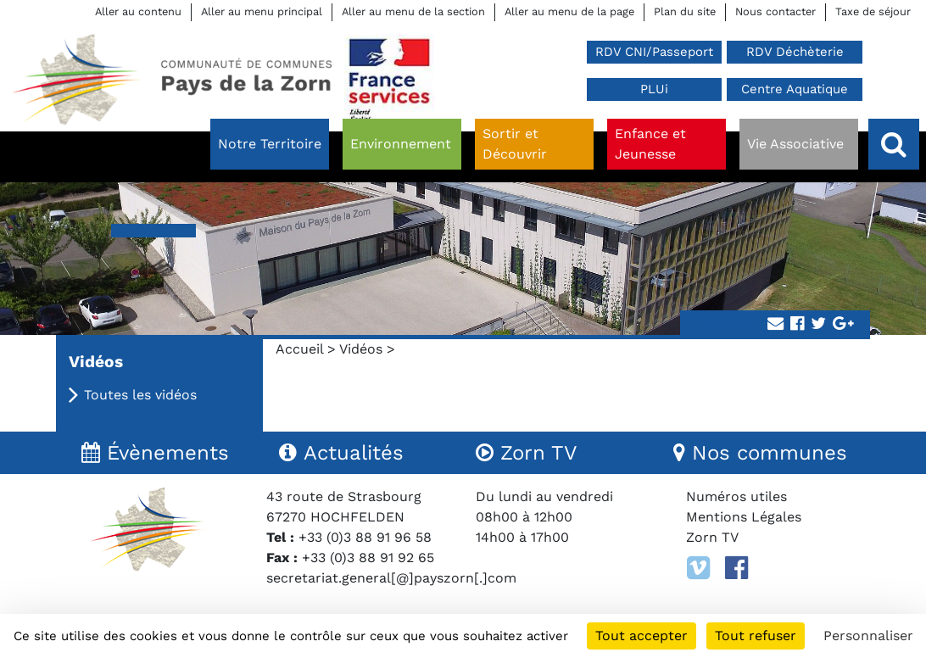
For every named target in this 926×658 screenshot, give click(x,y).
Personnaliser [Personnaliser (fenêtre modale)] (868, 635)
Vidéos (360, 349)
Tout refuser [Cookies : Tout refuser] (755, 635)
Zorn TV (712, 537)
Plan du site (685, 11)
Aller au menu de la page (569, 11)
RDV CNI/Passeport (654, 51)
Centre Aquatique (794, 89)
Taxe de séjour (873, 11)
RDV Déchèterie (795, 51)
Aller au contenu (138, 11)
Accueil (299, 349)
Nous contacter (775, 11)
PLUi (654, 89)
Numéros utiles (736, 496)
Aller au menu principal (261, 11)
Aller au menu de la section (413, 11)
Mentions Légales (743, 517)
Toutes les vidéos (140, 395)
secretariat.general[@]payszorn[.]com (391, 578)
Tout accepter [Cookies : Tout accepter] (641, 635)
